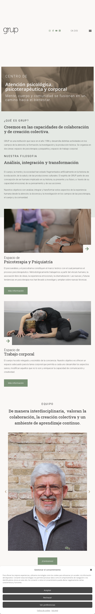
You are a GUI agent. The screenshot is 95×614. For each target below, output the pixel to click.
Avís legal (55, 610)
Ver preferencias (47, 604)
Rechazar (47, 597)
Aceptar (47, 590)
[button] (91, 569)
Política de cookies (43, 610)
